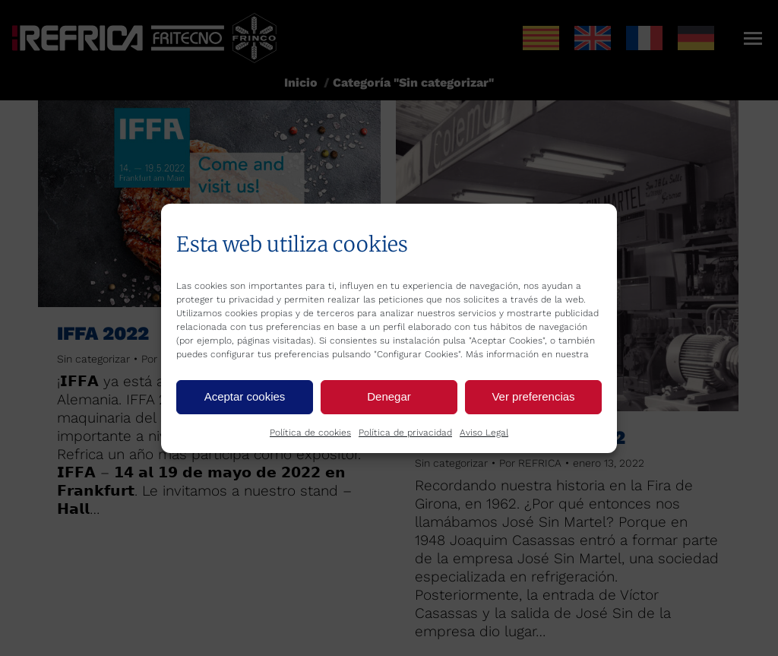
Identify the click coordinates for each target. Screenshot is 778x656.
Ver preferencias (533, 396)
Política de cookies (310, 432)
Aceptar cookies (245, 396)
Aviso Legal (484, 432)
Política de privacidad (405, 432)
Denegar (389, 396)
